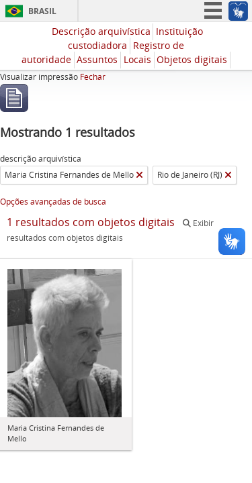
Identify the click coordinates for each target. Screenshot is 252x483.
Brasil (42, 11)
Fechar (93, 77)
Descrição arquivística (101, 31)
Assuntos (97, 59)
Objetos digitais (192, 59)
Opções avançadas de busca (53, 201)
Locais (137, 59)
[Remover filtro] (139, 175)
